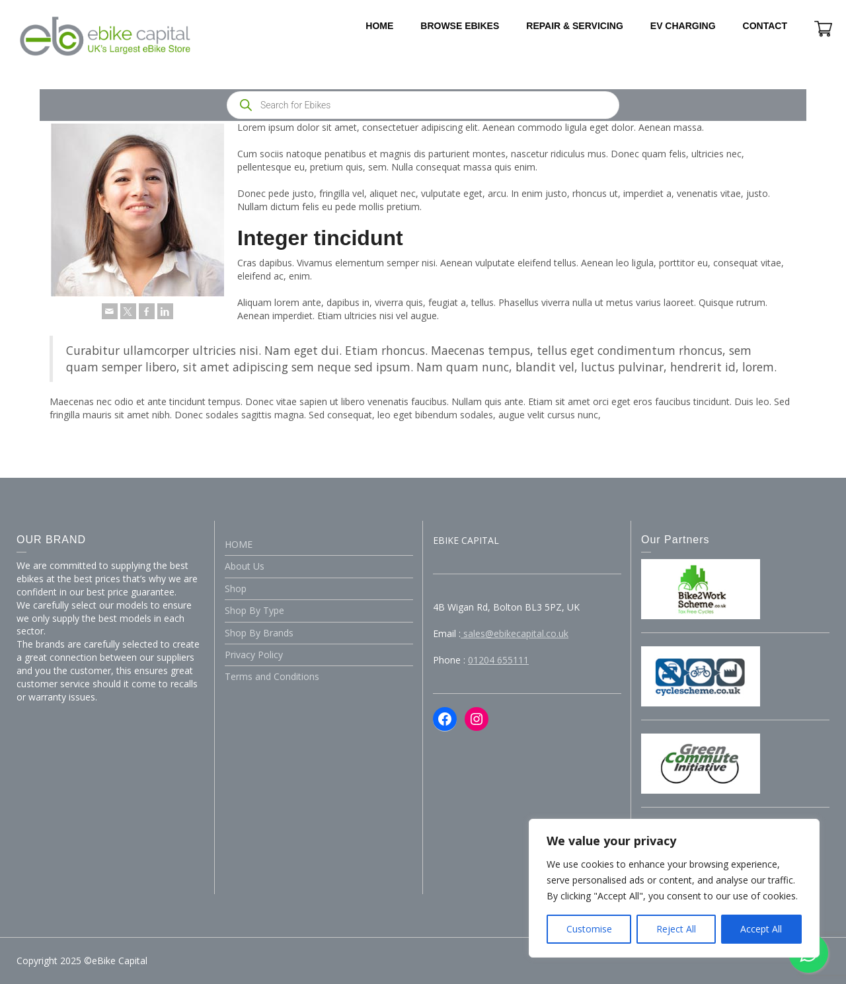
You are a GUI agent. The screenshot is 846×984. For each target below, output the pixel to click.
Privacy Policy (254, 654)
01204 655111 (498, 660)
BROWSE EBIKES (459, 25)
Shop (236, 588)
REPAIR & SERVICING (574, 25)
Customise (589, 929)
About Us (244, 566)
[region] (674, 888)
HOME (379, 25)
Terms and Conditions (272, 676)
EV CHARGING (683, 25)
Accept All (761, 929)
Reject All (676, 929)
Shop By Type (254, 610)
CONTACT (765, 25)
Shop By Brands (259, 632)
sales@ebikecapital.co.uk (514, 633)
